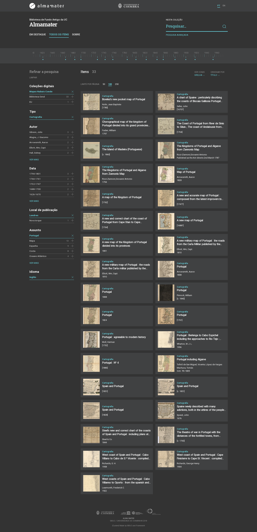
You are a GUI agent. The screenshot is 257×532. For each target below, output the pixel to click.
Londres (33, 215)
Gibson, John (35, 132)
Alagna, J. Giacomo (38, 137)
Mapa (32, 240)
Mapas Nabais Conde (40, 91)
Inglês (32, 277)
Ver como (199, 72)
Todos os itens (59, 34)
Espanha (33, 246)
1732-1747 (35, 184)
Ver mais (34, 159)
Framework (140, 526)
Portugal (34, 235)
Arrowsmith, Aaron (38, 142)
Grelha (199, 73)
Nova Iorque (35, 220)
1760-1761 (35, 178)
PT (218, 5)
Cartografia (35, 117)
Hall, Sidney (34, 152)
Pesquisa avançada (177, 35)
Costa (32, 251)
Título (217, 73)
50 (104, 84)
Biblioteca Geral (37, 96)
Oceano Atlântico (37, 256)
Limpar (33, 77)
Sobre (76, 34)
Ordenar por (217, 72)
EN (224, 5)
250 (117, 84)
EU (30, 102)
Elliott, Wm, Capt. (37, 147)
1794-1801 (35, 173)
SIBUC (129, 526)
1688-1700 (35, 189)
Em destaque (37, 34)
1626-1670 (35, 194)
